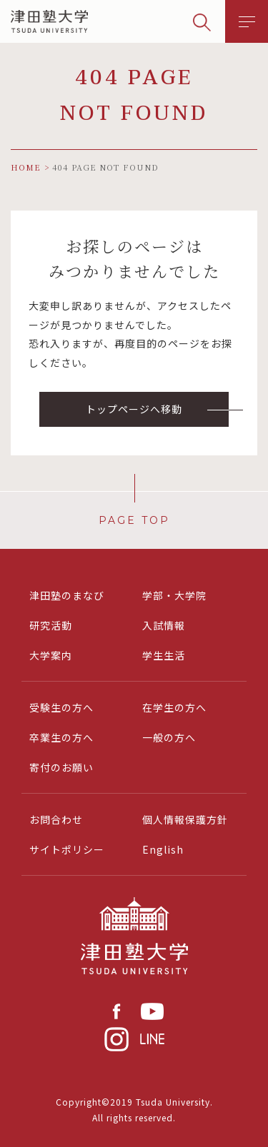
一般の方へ (169, 737)
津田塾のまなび (66, 595)
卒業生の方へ (61, 737)
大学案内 (50, 655)
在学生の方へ (174, 707)
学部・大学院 (174, 595)
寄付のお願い (61, 767)
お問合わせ (56, 819)
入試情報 (163, 625)
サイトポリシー (66, 849)
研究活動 (50, 625)
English (163, 849)
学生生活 (163, 655)
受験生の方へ (61, 707)
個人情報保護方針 (185, 819)
